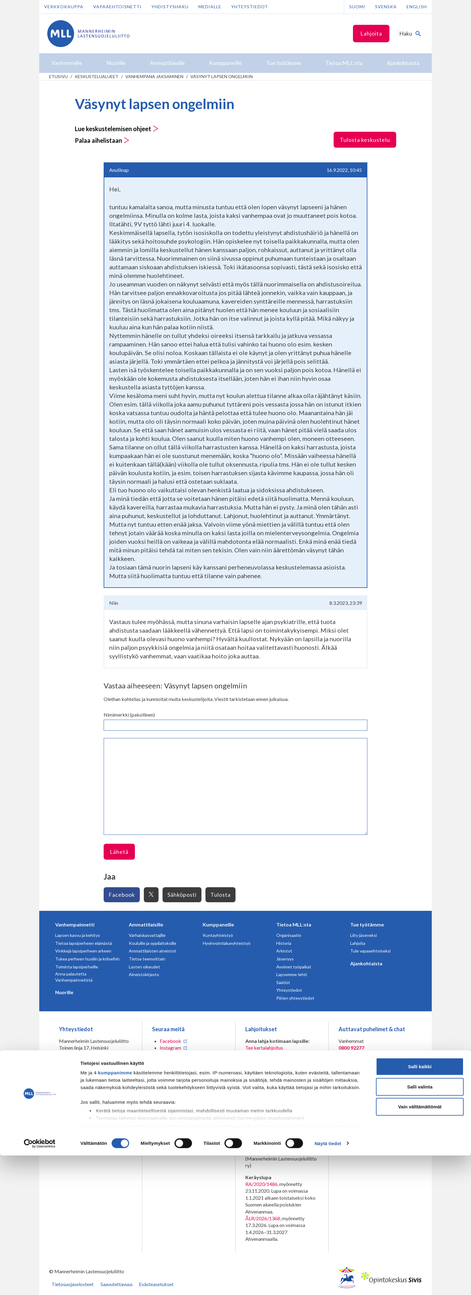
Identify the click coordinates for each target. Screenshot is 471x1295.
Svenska (386, 6)
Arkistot (284, 950)
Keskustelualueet (96, 76)
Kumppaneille (218, 924)
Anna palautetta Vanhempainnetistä (74, 977)
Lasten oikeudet (144, 966)
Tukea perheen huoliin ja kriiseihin (87, 958)
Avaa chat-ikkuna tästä (363, 1104)
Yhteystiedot (249, 6)
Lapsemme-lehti (291, 974)
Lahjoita (371, 33)
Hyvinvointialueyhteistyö (227, 943)
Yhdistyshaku (170, 6)
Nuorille (64, 992)
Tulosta (220, 894)
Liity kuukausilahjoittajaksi (273, 1055)
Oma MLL (89, 1101)
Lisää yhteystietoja (78, 1078)
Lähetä (119, 851)
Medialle (209, 6)
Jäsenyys (285, 958)
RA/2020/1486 (261, 1184)
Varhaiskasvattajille (147, 935)
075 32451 (74, 1066)
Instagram (170, 1048)
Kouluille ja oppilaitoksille (152, 943)
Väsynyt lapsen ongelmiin (221, 76)
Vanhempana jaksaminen (154, 76)
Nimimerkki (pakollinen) (129, 715)
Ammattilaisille (146, 924)
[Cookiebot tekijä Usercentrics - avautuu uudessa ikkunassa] (40, 1283)
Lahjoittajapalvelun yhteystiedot (92, 1090)
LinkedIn (169, 1055)
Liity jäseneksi (363, 935)
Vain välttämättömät (420, 1246)
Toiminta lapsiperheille (76, 966)
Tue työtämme (367, 924)
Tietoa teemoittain (147, 958)
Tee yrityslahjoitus (264, 1061)
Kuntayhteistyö (218, 935)
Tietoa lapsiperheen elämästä (83, 943)
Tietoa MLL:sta (293, 924)
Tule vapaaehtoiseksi (370, 950)
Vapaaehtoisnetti (117, 6)
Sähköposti (182, 894)
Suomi (357, 6)
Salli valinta (420, 1226)
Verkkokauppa (63, 6)
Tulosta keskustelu (365, 139)
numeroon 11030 (263, 1126)
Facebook (122, 894)
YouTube (169, 1068)
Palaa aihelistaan (102, 140)
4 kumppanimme (113, 1212)
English (417, 6)
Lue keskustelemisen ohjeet (117, 128)
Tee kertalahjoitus (264, 1048)
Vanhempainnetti (74, 924)
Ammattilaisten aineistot (152, 950)
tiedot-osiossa (277, 1266)
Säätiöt (283, 982)
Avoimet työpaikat (293, 966)
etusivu (58, 76)
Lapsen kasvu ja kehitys (77, 935)
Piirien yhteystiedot (295, 998)
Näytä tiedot (328, 1283)
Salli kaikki (420, 1206)
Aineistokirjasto (144, 974)
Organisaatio (288, 935)
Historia (283, 943)
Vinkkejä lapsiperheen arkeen (83, 950)
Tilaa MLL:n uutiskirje (175, 1080)
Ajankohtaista (366, 963)
